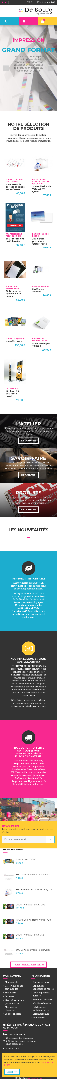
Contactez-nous (41, 982)
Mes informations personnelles (14, 1002)
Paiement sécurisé (42, 999)
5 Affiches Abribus (38, 290)
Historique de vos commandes (14, 987)
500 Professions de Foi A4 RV (15, 240)
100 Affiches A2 (15, 341)
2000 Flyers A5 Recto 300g (30, 904)
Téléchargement (41, 1013)
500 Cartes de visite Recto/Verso (33, 950)
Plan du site (39, 1017)
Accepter (12, 1071)
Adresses (9, 996)
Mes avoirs (10, 992)
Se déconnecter (13, 1013)
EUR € (30, 2)
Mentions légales (42, 1003)
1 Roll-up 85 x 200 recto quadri (13, 394)
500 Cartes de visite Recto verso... (34, 874)
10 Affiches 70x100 (26, 859)
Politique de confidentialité (41, 1008)
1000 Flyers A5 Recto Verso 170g (33, 919)
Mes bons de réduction (11, 1008)
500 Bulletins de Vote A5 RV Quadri (41, 189)
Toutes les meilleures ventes (28, 964)
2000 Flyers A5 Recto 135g (30, 934)
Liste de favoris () (46, 2)
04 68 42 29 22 (13, 1048)
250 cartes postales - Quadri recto (39, 241)
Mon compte (11, 982)
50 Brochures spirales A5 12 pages (13, 294)
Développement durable (41, 994)
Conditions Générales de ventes (43, 987)
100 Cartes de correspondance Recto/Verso (15, 187)
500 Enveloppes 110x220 (41, 344)
